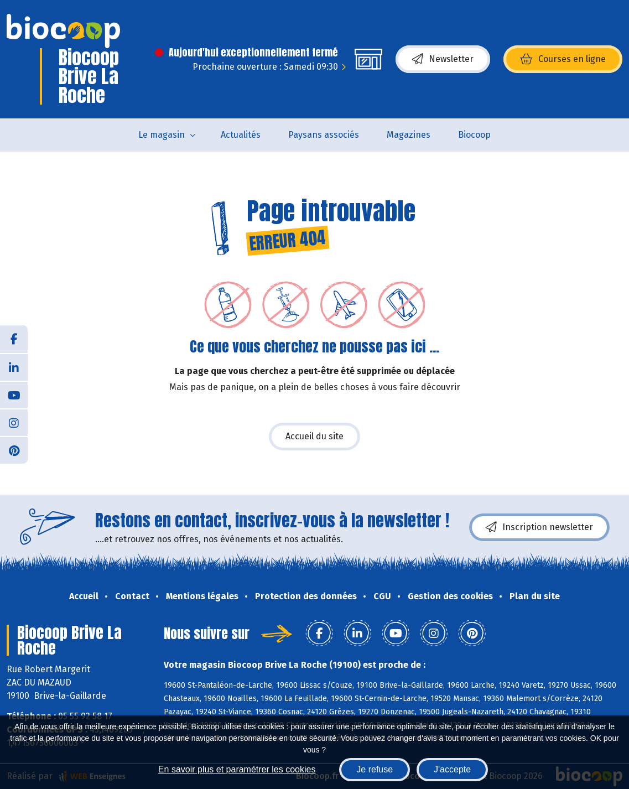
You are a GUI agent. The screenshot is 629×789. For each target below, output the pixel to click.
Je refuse (374, 769)
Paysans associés (323, 134)
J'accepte (452, 769)
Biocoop (474, 134)
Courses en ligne (563, 59)
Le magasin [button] (161, 134)
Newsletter (443, 59)
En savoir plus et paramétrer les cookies (237, 769)
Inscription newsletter (539, 527)
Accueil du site (314, 436)
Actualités (241, 134)
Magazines (408, 134)
